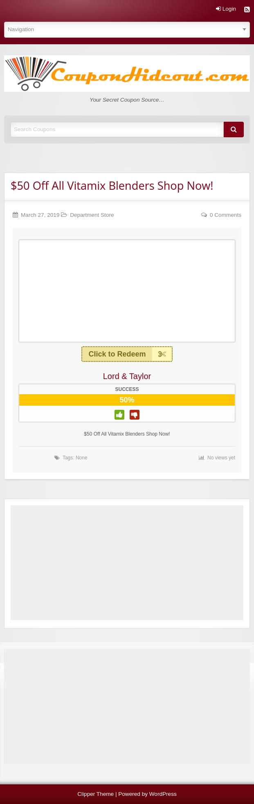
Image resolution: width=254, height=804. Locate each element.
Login (226, 9)
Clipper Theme (95, 794)
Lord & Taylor (127, 376)
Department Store (92, 215)
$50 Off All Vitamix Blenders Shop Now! (112, 185)
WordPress (163, 794)
